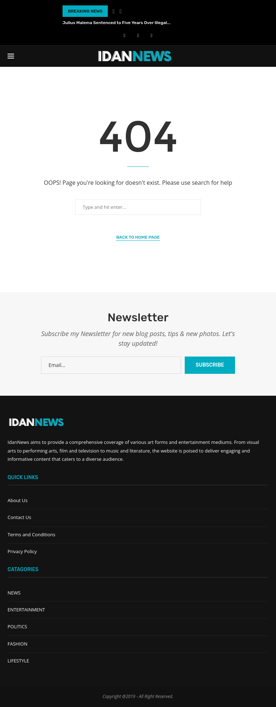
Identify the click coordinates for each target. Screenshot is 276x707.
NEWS (14, 592)
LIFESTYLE (18, 660)
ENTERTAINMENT (26, 609)
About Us (18, 500)
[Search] (264, 56)
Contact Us (19, 517)
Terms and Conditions (31, 534)
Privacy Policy (22, 551)
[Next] (121, 11)
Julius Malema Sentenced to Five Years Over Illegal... (116, 22)
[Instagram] (151, 35)
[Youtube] (138, 35)
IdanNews (18, 442)
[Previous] (113, 11)
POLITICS (17, 626)
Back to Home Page (138, 237)
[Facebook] (124, 35)
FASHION (17, 644)
